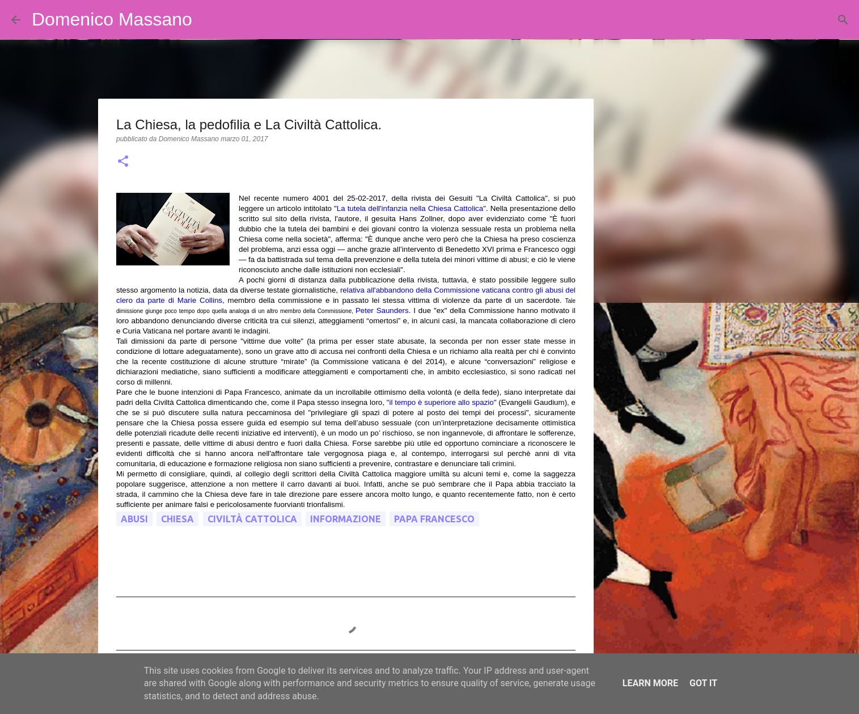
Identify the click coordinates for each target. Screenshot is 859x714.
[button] (123, 162)
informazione (345, 519)
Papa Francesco (434, 519)
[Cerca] (208, 19)
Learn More (650, 683)
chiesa (177, 519)
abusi (134, 519)
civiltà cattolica (252, 519)
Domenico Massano (112, 19)
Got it (703, 683)
